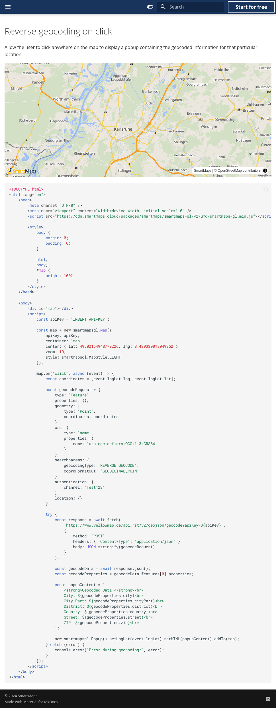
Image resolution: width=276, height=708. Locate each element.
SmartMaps (27, 695)
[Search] (190, 7)
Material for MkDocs (40, 701)
